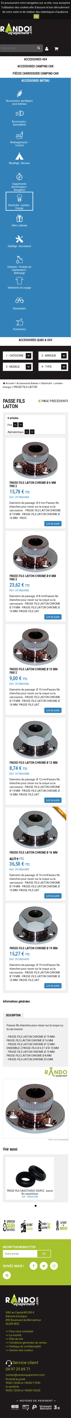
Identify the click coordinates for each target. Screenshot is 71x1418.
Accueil (8, 383)
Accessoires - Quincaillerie (19, 118)
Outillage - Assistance (19, 241)
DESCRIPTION (13, 1015)
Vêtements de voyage (19, 283)
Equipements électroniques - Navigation (19, 181)
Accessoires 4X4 (35, 59)
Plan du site (16, 1338)
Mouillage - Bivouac (19, 158)
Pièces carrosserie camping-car (35, 73)
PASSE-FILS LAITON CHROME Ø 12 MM (33, 762)
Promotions (19, 324)
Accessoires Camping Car (35, 66)
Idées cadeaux (19, 220)
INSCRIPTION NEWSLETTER (19, 1247)
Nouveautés (19, 303)
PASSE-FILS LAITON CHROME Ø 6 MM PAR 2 (32, 484)
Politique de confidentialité (25, 1346)
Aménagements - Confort (19, 139)
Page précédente (53, 401)
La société (15, 1335)
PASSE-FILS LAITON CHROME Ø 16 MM (33, 852)
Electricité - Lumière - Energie (19, 202)
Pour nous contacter (21, 1331)
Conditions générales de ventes (28, 1342)
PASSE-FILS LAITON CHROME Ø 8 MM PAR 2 (32, 577)
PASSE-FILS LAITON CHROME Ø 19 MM (33, 948)
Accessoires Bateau (35, 80)
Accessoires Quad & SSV (35, 340)
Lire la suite (53, 523)
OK (36, 16)
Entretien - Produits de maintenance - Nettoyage (19, 264)
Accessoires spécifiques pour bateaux (19, 97)
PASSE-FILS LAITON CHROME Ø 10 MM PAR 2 (33, 670)
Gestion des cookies (21, 1350)
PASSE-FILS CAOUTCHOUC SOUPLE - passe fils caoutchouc (30, 1192)
